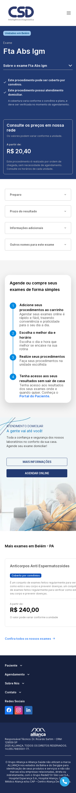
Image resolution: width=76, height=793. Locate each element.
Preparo (38, 194)
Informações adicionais (38, 228)
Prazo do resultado (38, 211)
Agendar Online (37, 473)
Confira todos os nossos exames (30, 638)
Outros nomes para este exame (38, 244)
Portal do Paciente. (34, 396)
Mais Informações (37, 461)
